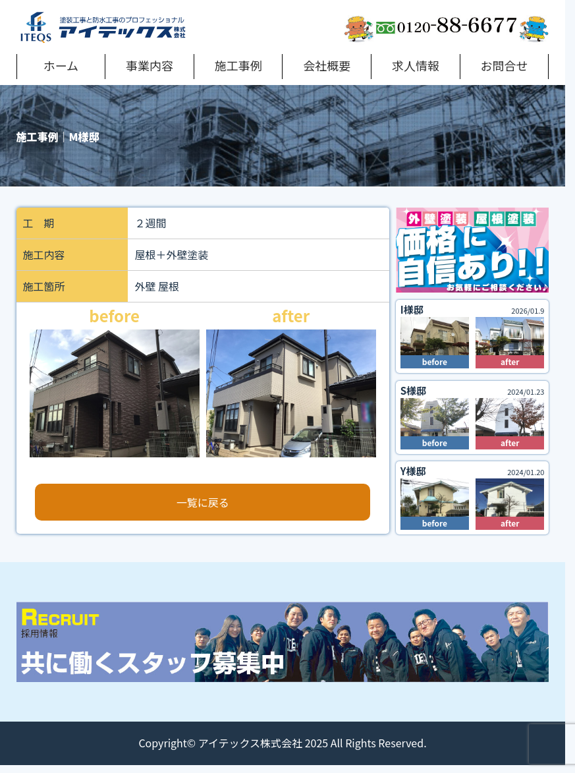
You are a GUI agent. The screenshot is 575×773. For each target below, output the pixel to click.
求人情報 (415, 65)
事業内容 (149, 65)
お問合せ (504, 65)
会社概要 (326, 65)
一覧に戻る (203, 502)
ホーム (60, 65)
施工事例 (238, 65)
